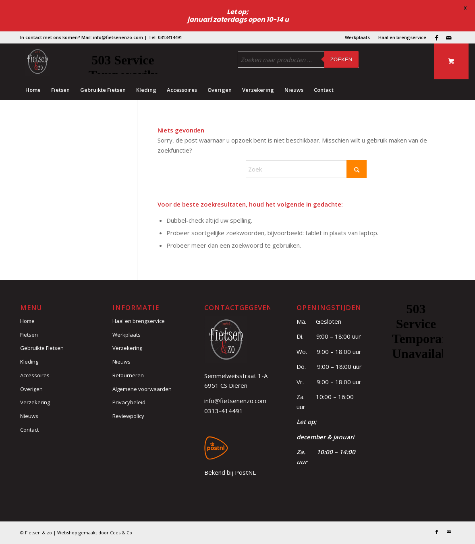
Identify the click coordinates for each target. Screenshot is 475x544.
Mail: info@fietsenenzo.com (112, 37)
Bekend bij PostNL (230, 472)
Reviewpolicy (128, 416)
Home (27, 321)
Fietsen (29, 334)
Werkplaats (357, 37)
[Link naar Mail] (449, 37)
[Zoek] (306, 169)
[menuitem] (357, 37)
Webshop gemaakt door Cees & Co (94, 533)
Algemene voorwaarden (142, 389)
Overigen (31, 389)
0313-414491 (223, 411)
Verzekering (35, 402)
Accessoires (35, 375)
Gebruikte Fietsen (42, 348)
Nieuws (29, 416)
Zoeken (341, 59)
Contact (29, 429)
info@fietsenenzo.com (235, 401)
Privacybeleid (128, 402)
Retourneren (128, 375)
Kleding (29, 361)
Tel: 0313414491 (165, 37)
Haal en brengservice (402, 37)
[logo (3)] (37, 61)
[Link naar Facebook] (436, 37)
